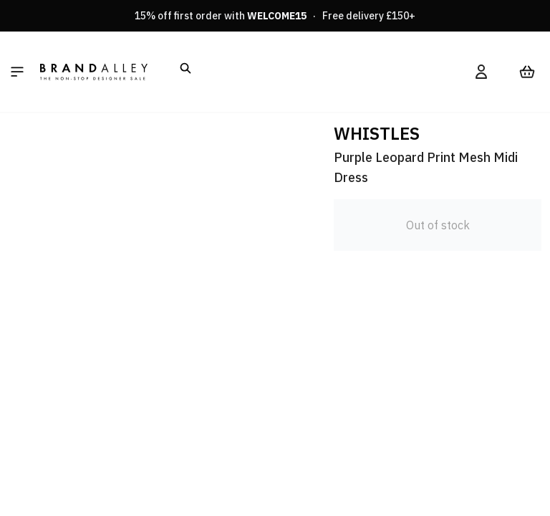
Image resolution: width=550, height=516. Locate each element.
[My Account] (481, 72)
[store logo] (94, 71)
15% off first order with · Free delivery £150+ (275, 16)
